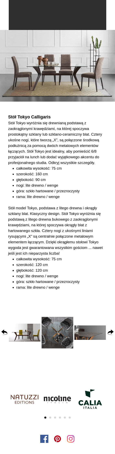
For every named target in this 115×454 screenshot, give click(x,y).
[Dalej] (110, 333)
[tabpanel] (57, 202)
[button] (24, 333)
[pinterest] (57, 439)
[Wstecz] (4, 333)
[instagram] (71, 439)
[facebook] (44, 439)
